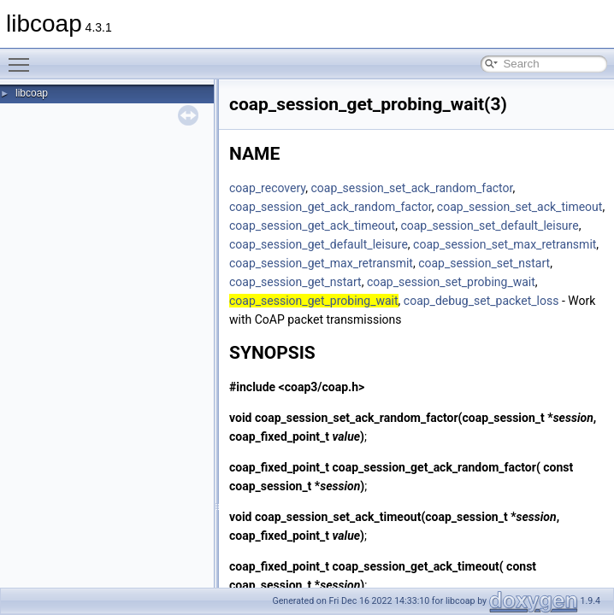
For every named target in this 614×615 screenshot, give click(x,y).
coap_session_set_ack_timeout (520, 207)
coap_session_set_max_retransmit (504, 244)
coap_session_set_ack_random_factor (411, 188)
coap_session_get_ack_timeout (312, 225)
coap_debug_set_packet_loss (481, 301)
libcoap (31, 93)
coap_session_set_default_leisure (489, 225)
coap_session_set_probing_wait (451, 282)
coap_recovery (267, 188)
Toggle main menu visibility (23, 57)
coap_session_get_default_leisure (318, 244)
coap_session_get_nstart (295, 282)
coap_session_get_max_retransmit (321, 263)
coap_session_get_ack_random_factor (330, 207)
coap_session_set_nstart (484, 263)
